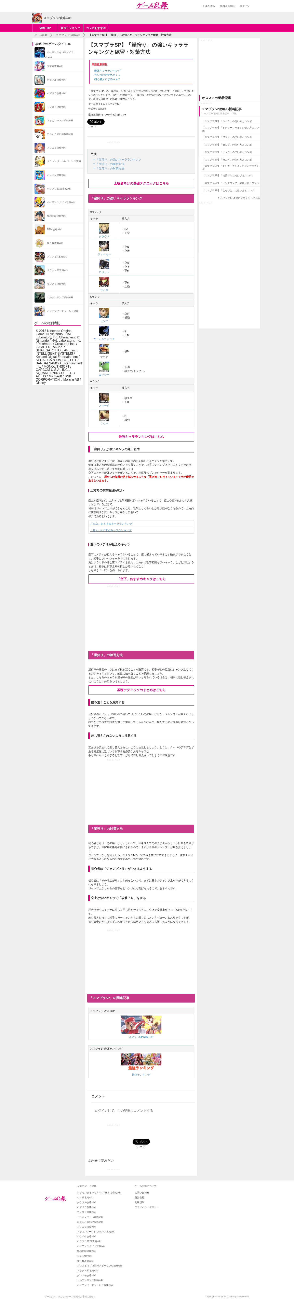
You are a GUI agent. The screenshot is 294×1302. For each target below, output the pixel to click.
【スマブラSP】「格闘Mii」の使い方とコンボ (227, 175)
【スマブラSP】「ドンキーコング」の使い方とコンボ (230, 168)
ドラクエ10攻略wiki (87, 1270)
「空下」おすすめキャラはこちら (141, 579)
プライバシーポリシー (147, 1207)
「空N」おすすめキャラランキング (111, 530)
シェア (92, 126)
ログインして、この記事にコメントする (124, 1110)
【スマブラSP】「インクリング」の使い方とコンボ (230, 183)
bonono (102, 108)
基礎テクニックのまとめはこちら (141, 690)
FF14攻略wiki (84, 1256)
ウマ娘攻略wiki (85, 1197)
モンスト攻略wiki (86, 1212)
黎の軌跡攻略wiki (86, 1251)
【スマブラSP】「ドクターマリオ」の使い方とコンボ (230, 129)
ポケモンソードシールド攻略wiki (95, 1285)
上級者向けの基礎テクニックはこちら (141, 183)
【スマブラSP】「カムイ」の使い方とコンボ (227, 159)
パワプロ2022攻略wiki (89, 1241)
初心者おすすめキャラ (107, 79)
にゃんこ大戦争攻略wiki (90, 1221)
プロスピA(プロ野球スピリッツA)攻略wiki (99, 1265)
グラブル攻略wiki (86, 1202)
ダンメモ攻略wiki (86, 1275)
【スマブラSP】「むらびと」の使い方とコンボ (228, 190)
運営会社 (139, 1197)
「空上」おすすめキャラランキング (111, 523)
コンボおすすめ (96, 28)
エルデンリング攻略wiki (90, 1280)
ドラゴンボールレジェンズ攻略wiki (96, 1231)
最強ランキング (70, 28)
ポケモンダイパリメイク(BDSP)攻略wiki (99, 1192)
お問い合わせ (142, 1192)
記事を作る (209, 6)
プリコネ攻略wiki (86, 1226)
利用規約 (139, 1202)
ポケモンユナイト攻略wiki (91, 1246)
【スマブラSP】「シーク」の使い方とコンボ (227, 121)
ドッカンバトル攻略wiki (90, 1217)
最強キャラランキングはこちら (141, 436)
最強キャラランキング (107, 70)
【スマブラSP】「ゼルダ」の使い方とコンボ (227, 144)
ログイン (245, 6)
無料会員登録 (227, 6)
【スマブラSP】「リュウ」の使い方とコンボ (227, 152)
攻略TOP (45, 28)
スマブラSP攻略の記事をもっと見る (240, 197)
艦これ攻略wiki (85, 1260)
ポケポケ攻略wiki (86, 1236)
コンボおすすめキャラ (107, 74)
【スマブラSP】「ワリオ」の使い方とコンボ (227, 137)
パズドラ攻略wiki (86, 1207)
